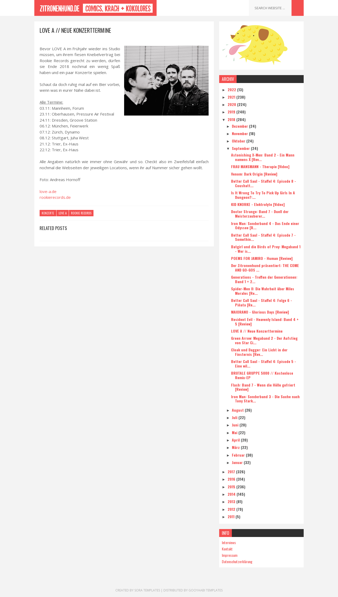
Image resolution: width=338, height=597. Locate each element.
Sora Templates (147, 590)
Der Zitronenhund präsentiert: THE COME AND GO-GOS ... (265, 268)
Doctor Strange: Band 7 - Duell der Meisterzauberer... (260, 214)
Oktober (239, 141)
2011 (232, 516)
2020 (232, 104)
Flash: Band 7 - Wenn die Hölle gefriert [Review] (263, 387)
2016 (232, 479)
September (241, 148)
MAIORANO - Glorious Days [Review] (260, 312)
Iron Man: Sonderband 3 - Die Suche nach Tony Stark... (265, 399)
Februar (239, 455)
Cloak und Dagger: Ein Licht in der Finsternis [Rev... (259, 352)
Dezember (240, 126)
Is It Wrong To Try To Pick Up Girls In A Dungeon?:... (263, 195)
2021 (232, 97)
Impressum (229, 555)
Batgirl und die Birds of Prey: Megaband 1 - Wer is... (266, 249)
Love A (63, 213)
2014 (232, 494)
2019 (232, 111)
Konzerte (48, 213)
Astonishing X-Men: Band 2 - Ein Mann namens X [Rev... (262, 157)
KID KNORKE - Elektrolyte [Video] (258, 204)
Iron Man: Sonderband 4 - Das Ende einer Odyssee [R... (265, 226)
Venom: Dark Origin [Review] (254, 174)
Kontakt (227, 549)
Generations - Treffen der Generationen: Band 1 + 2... (264, 279)
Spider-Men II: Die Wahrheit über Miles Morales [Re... (262, 291)
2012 (232, 509)
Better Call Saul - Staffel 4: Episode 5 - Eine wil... (263, 364)
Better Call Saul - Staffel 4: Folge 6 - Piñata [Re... (261, 302)
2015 (232, 486)
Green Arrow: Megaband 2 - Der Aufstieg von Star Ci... (264, 340)
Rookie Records (81, 213)
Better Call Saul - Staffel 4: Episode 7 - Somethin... (263, 237)
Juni (236, 425)
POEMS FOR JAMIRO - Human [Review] (262, 258)
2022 (232, 89)
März (236, 447)
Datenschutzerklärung (237, 561)
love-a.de (48, 191)
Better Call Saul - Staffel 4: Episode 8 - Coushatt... (263, 183)
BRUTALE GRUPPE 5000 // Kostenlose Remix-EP (262, 375)
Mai (235, 432)
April (236, 440)
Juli (235, 417)
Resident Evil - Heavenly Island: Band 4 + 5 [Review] (265, 321)
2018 (232, 119)
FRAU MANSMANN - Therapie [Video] (260, 166)
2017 (232, 471)
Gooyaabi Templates (206, 590)
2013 (232, 501)
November (240, 133)
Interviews (229, 542)
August (238, 410)
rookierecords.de (55, 197)
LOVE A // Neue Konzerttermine (257, 331)
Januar (238, 462)
